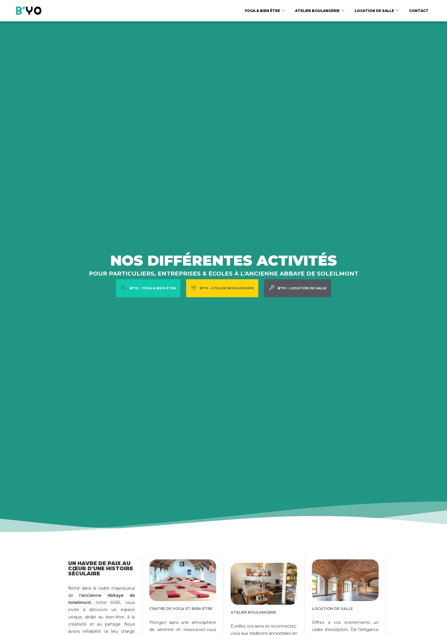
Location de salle (377, 11)
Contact (418, 11)
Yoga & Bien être (265, 11)
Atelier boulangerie (319, 11)
